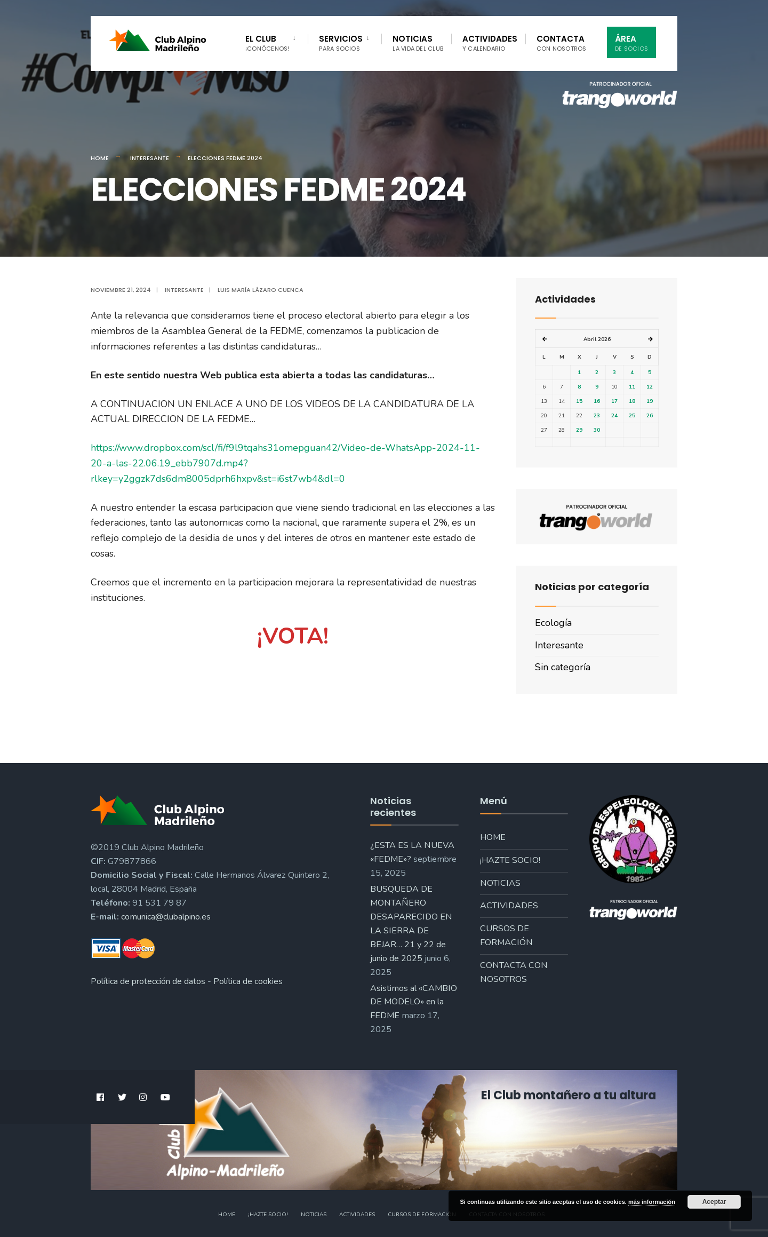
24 (614, 415)
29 (579, 430)
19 (649, 401)
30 (597, 430)
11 (632, 387)
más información (651, 1202)
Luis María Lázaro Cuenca (260, 290)
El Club (267, 43)
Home (100, 158)
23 (597, 415)
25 (632, 415)
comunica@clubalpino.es (166, 917)
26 (649, 415)
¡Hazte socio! (510, 860)
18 (632, 401)
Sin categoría (562, 667)
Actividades (489, 43)
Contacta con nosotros (514, 972)
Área (631, 43)
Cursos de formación (506, 935)
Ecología (553, 622)
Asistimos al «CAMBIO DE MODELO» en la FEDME (413, 1002)
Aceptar (714, 1202)
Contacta (562, 43)
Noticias (418, 43)
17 (614, 401)
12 (649, 387)
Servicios (341, 43)
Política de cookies (248, 981)
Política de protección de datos (148, 981)
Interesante (149, 158)
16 (597, 401)
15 (579, 401)
